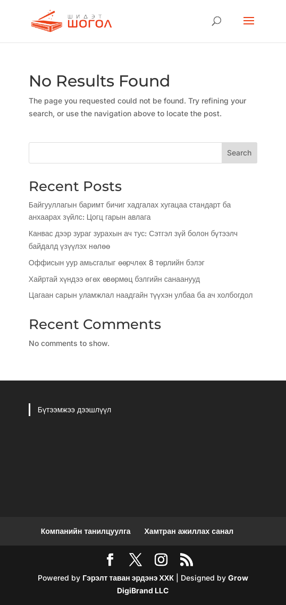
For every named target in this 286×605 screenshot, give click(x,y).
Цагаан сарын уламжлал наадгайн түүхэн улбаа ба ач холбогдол (141, 294)
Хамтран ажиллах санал (189, 530)
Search (239, 152)
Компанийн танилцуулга (86, 530)
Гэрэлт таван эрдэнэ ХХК (127, 577)
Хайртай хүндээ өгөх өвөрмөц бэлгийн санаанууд (114, 278)
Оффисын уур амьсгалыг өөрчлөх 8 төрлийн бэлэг (117, 262)
